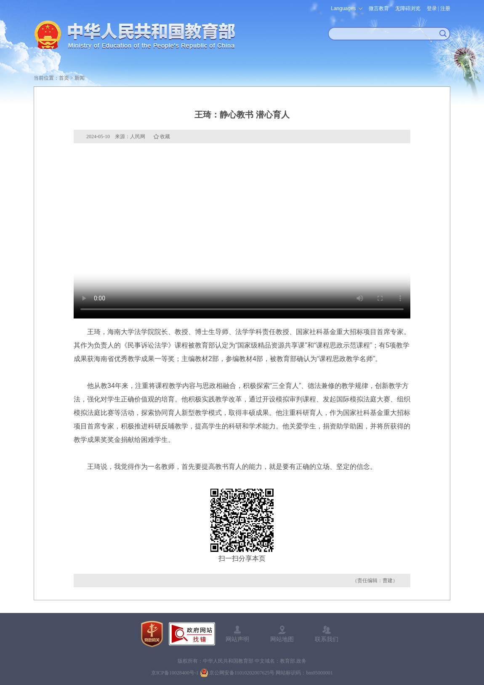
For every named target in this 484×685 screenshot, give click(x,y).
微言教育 (379, 8)
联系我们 (326, 639)
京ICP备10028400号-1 (175, 673)
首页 (64, 78)
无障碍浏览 (407, 8)
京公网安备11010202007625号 (242, 673)
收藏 (165, 136)
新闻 (79, 78)
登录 (432, 8)
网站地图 (282, 639)
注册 (445, 8)
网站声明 (237, 639)
